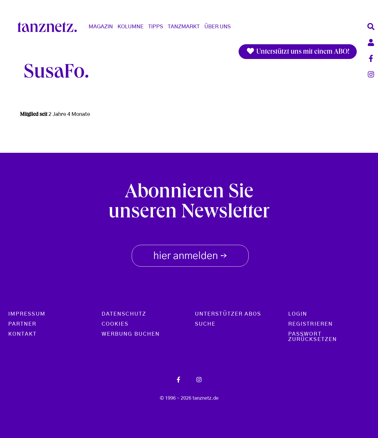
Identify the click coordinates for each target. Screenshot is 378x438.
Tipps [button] (155, 26)
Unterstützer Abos (228, 314)
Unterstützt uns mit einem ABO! (297, 51)
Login (297, 314)
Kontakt (22, 334)
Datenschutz (124, 314)
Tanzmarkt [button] (184, 26)
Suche (205, 324)
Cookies (115, 324)
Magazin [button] (101, 26)
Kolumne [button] (131, 26)
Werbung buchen (131, 334)
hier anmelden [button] (190, 254)
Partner (22, 324)
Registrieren (310, 324)
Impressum (26, 314)
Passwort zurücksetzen (312, 337)
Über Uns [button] (217, 26)
